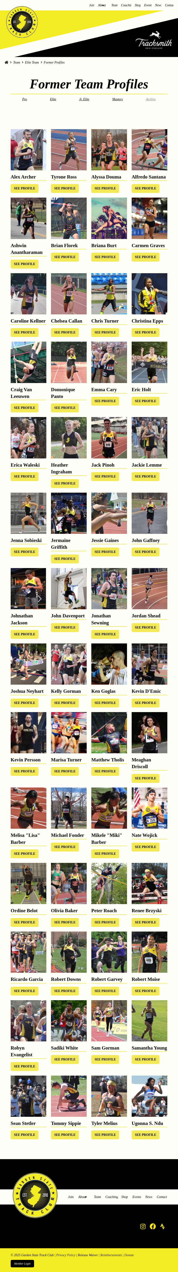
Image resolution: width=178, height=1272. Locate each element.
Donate (129, 1255)
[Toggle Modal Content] (24, 188)
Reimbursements (111, 1255)
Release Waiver (88, 1255)
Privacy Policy (65, 1255)
